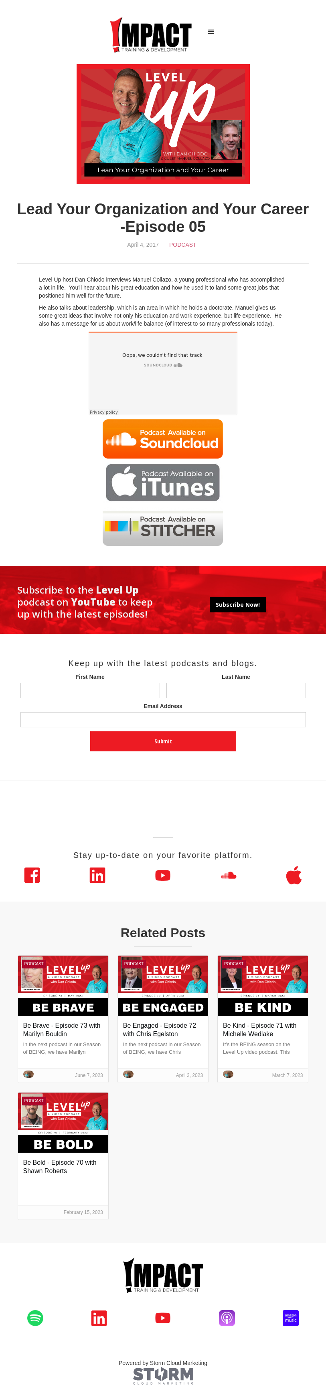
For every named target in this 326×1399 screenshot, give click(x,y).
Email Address (163, 706)
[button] (211, 32)
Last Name (236, 677)
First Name (89, 677)
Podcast (182, 245)
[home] (151, 32)
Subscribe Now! (238, 604)
